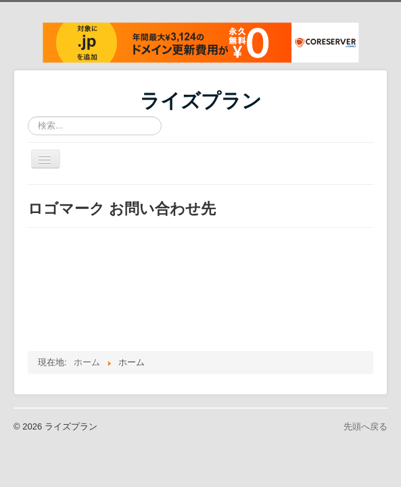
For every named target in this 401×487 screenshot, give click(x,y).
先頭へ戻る (365, 426)
